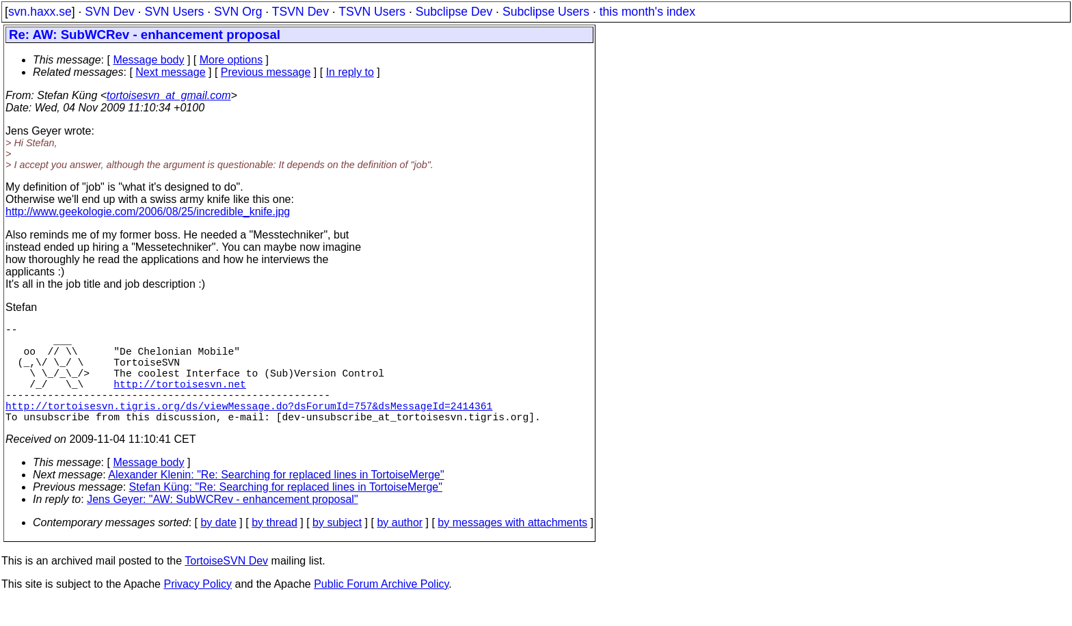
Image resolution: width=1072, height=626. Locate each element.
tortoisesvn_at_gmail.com (168, 95)
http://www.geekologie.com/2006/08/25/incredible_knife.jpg (147, 211)
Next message (170, 72)
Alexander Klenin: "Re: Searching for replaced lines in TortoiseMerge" (276, 499)
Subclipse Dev (454, 11)
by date (218, 547)
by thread (274, 547)
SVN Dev (109, 11)
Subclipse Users (545, 11)
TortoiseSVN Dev (226, 585)
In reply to (350, 72)
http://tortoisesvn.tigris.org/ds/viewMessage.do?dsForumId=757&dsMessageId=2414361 (248, 427)
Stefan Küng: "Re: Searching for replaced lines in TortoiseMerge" (285, 511)
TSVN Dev (300, 11)
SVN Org (238, 11)
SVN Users (174, 11)
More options (231, 60)
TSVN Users (371, 11)
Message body (148, 60)
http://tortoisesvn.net (179, 400)
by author (400, 547)
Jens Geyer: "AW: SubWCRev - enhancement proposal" (222, 524)
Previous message (266, 72)
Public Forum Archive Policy (381, 608)
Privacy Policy (197, 608)
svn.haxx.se (40, 11)
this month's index (647, 11)
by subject (337, 547)
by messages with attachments (512, 547)
